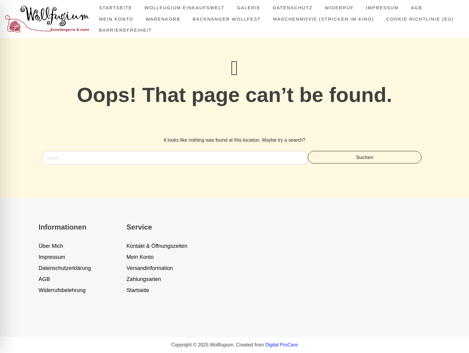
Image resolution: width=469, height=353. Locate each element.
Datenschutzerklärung (65, 268)
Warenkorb (163, 19)
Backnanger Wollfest (227, 19)
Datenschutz (293, 7)
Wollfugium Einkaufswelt (184, 7)
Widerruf (339, 7)
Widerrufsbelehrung (62, 290)
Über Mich (51, 246)
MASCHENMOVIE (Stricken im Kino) (323, 19)
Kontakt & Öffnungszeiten (157, 246)
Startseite (115, 7)
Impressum (382, 7)
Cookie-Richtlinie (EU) (420, 19)
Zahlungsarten (144, 279)
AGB (416, 7)
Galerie (249, 7)
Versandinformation (150, 268)
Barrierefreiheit (125, 30)
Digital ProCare (281, 344)
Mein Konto (116, 19)
